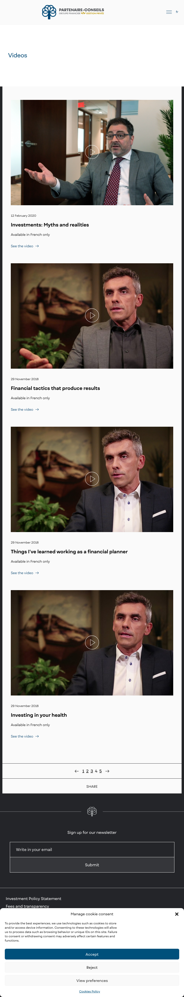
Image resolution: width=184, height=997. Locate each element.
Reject (92, 967)
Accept (92, 954)
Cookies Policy (89, 991)
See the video (25, 246)
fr (177, 12)
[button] (176, 914)
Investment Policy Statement (33, 898)
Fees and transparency (27, 906)
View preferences (92, 980)
